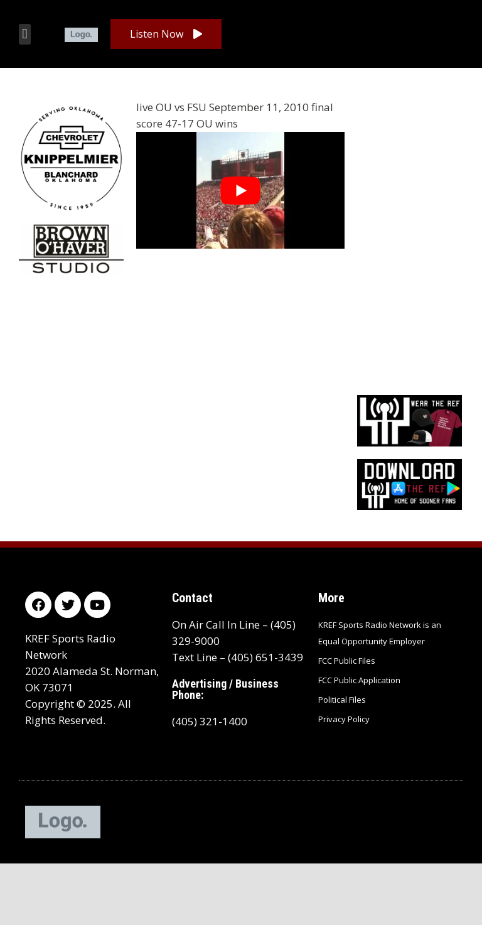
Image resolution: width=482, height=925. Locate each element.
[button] (25, 34)
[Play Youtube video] (240, 190)
